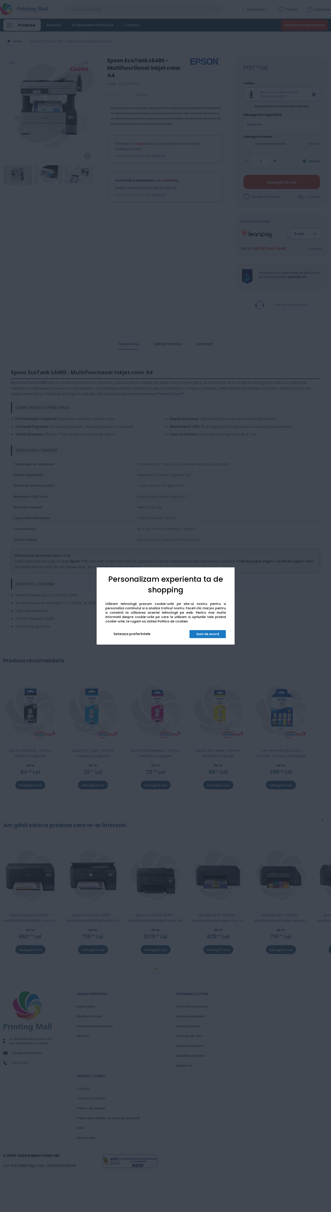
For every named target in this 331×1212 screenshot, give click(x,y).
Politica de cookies (173, 621)
